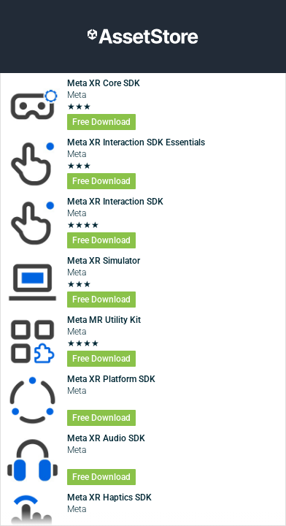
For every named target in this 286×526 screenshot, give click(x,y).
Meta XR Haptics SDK (109, 497)
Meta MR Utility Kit (104, 320)
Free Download (101, 122)
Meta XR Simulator (103, 261)
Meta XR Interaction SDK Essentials (136, 142)
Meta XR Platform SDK (111, 379)
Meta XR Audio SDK (106, 438)
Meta (76, 95)
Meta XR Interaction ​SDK (115, 202)
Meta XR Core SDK (103, 83)
